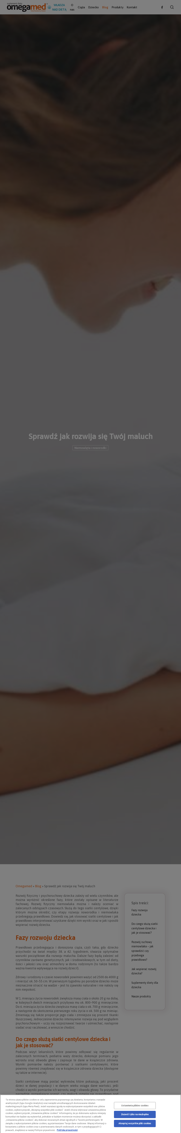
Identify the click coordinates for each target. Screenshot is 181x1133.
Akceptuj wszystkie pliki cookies (134, 1129)
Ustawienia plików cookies (134, 1111)
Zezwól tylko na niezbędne (135, 1120)
